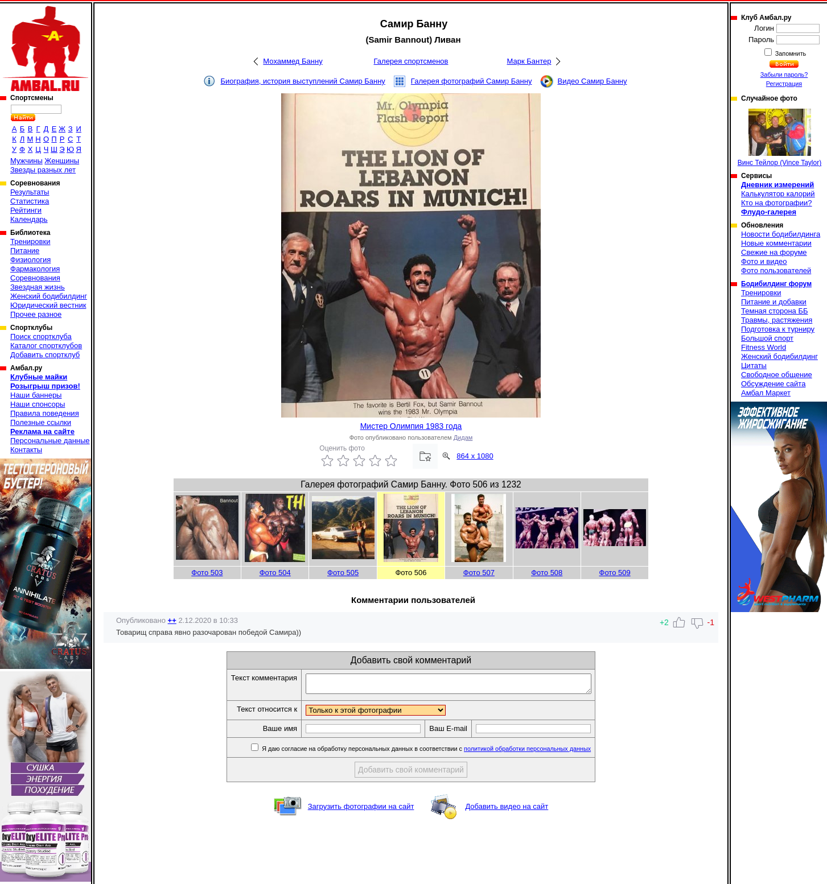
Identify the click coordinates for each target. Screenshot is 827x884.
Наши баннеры (35, 395)
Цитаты (754, 365)
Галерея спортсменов (411, 61)
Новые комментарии (776, 243)
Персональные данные (50, 440)
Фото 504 (275, 572)
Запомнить (790, 53)
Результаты (29, 192)
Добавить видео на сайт (506, 809)
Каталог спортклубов (46, 345)
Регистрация (784, 83)
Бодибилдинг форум (776, 284)
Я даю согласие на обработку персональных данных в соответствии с (442, 752)
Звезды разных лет (43, 170)
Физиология (30, 259)
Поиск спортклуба (41, 336)
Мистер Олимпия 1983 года (411, 426)
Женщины (61, 160)
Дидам (463, 437)
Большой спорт (767, 338)
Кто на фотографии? (776, 203)
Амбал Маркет (766, 393)
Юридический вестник (48, 305)
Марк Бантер (529, 61)
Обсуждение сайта (773, 383)
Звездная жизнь (37, 287)
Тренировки (30, 241)
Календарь (29, 219)
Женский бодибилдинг (48, 296)
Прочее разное (35, 314)
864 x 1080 (474, 456)
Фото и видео (764, 261)
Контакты (26, 449)
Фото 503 (207, 572)
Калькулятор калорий (778, 193)
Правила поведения (44, 413)
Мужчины (26, 160)
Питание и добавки (774, 302)
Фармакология (35, 269)
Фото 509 (615, 572)
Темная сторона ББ (774, 311)
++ (172, 620)
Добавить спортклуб (45, 354)
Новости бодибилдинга (780, 234)
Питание (24, 250)
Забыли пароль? (784, 74)
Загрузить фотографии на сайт (361, 809)
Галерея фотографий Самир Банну (471, 81)
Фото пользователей (776, 270)
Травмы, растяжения (776, 320)
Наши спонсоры (37, 404)
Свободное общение (776, 374)
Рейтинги (26, 210)
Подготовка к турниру (777, 329)
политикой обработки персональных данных (544, 752)
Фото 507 (479, 572)
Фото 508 (546, 572)
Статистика (29, 201)
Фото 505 (343, 572)
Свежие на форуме (774, 252)
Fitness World (763, 347)
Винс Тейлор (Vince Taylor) (779, 138)
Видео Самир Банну (592, 81)
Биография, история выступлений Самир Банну (303, 81)
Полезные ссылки (40, 422)
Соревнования (35, 278)
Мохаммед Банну (292, 61)
